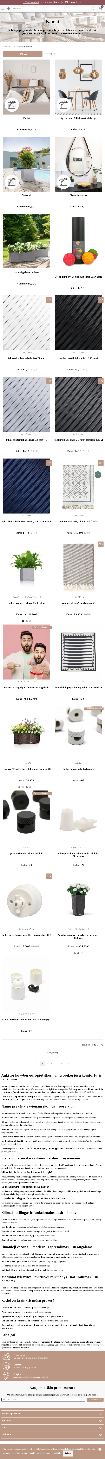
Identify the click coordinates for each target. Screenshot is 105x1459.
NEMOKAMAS (31, 2)
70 (62, 1064)
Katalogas (18, 46)
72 (102, 1045)
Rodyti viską (52, 1053)
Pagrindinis (6, 46)
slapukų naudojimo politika (50, 1453)
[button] (72, 54)
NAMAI (29, 46)
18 (95, 1045)
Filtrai (22, 54)
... (56, 1064)
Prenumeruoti (95, 1400)
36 (98, 1045)
